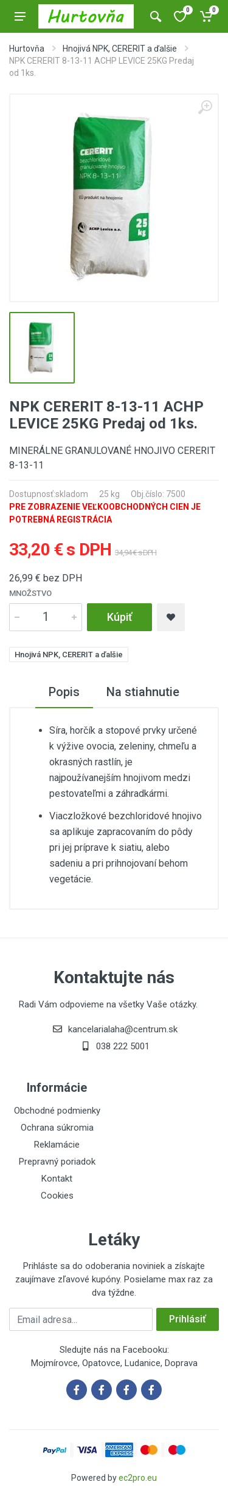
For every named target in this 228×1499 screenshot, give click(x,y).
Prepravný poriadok (57, 1161)
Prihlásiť (187, 1319)
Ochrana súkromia (57, 1127)
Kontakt (56, 1178)
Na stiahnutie (142, 692)
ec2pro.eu (138, 1478)
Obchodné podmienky (57, 1110)
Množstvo (30, 593)
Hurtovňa (26, 48)
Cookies (57, 1195)
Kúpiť (119, 617)
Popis (64, 692)
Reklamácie (57, 1144)
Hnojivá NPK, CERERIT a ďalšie (120, 48)
